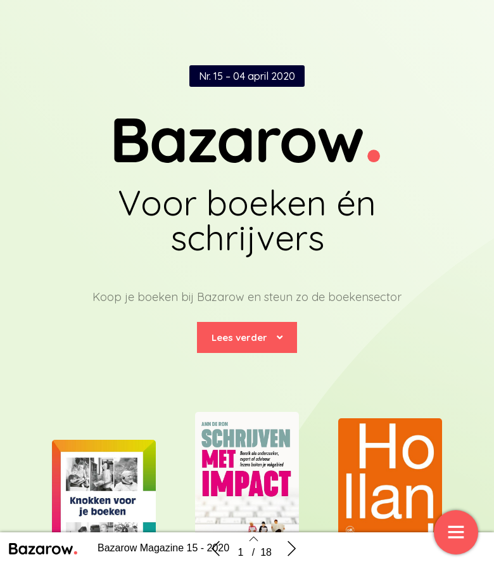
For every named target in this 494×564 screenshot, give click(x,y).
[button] (247, 337)
